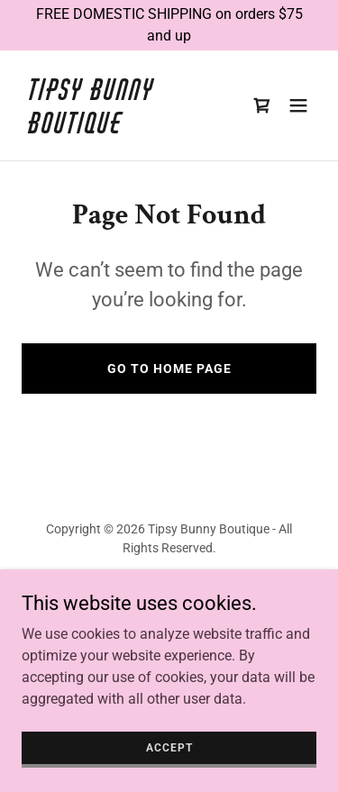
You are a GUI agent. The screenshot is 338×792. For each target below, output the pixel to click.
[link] (125, 128)
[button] (298, 105)
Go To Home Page (169, 368)
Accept (169, 759)
